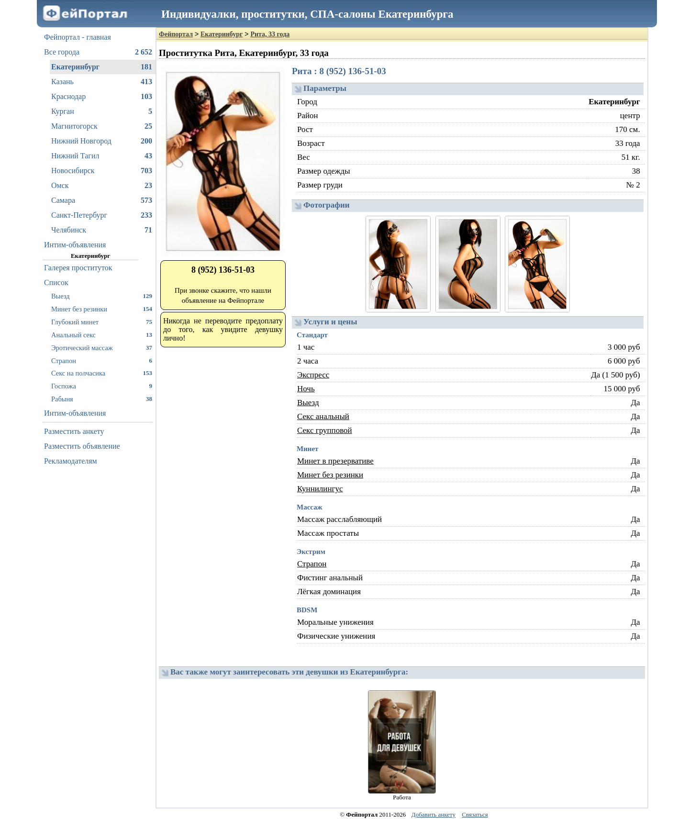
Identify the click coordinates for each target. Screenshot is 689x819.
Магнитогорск (101, 126)
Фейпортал (176, 34)
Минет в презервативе (335, 460)
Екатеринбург (101, 67)
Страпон (101, 360)
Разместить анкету (74, 431)
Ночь (306, 388)
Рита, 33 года (269, 34)
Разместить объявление (82, 446)
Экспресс (313, 374)
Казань (101, 82)
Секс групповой (324, 430)
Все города (98, 52)
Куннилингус (320, 488)
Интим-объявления (75, 245)
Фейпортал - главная (77, 37)
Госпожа (101, 385)
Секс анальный (323, 416)
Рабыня (101, 398)
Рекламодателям (70, 461)
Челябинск (101, 230)
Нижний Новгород (101, 141)
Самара (101, 200)
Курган (101, 111)
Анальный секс (101, 334)
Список (56, 282)
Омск (101, 185)
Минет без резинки (101, 308)
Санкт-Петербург (101, 215)
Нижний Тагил (101, 156)
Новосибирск (101, 171)
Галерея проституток (78, 268)
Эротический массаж (101, 347)
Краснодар (101, 96)
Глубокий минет (101, 321)
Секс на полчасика (101, 372)
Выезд (101, 295)
